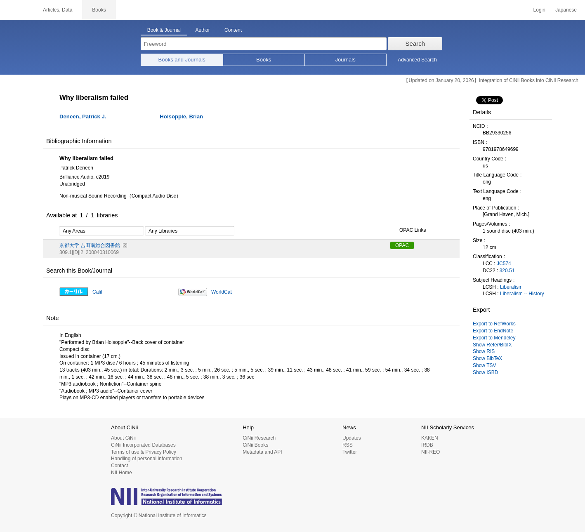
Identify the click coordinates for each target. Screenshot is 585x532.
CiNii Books (255, 445)
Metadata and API (262, 452)
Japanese (566, 10)
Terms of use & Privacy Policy (143, 452)
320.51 (507, 270)
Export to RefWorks (494, 324)
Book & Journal (164, 30)
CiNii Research (259, 438)
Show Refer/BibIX (492, 345)
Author (202, 30)
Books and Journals (181, 59)
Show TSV (484, 365)
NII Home (121, 473)
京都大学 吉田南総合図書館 (89, 245)
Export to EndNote (493, 331)
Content (233, 30)
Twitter (349, 452)
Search (415, 43)
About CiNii (123, 438)
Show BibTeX (487, 358)
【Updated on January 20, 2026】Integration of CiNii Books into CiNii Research (490, 80)
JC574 (504, 263)
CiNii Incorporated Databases (143, 445)
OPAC (402, 245)
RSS (347, 445)
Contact (119, 465)
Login (539, 10)
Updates (351, 438)
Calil (97, 292)
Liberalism (511, 287)
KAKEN (429, 438)
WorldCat (221, 292)
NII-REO (430, 452)
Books (263, 59)
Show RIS (484, 351)
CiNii (16, 10)
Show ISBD (485, 372)
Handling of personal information (146, 458)
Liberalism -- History (522, 294)
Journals (345, 59)
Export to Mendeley (494, 338)
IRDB (427, 445)
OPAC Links (408, 230)
